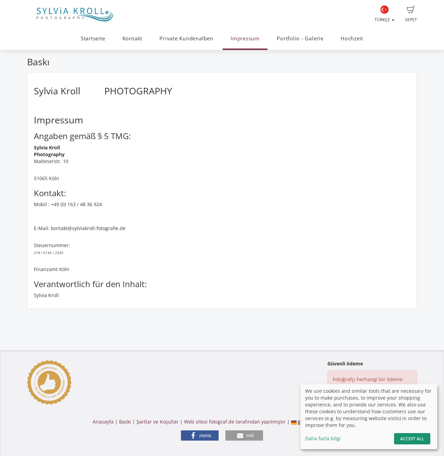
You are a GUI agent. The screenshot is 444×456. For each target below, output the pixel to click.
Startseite (93, 38)
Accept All (412, 439)
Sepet (411, 14)
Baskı (125, 421)
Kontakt (132, 38)
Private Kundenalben (186, 38)
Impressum (245, 38)
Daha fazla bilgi (323, 438)
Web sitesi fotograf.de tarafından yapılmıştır (235, 421)
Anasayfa (103, 421)
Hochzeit (352, 38)
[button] (200, 435)
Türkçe (384, 14)
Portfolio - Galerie (300, 38)
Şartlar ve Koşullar (157, 421)
